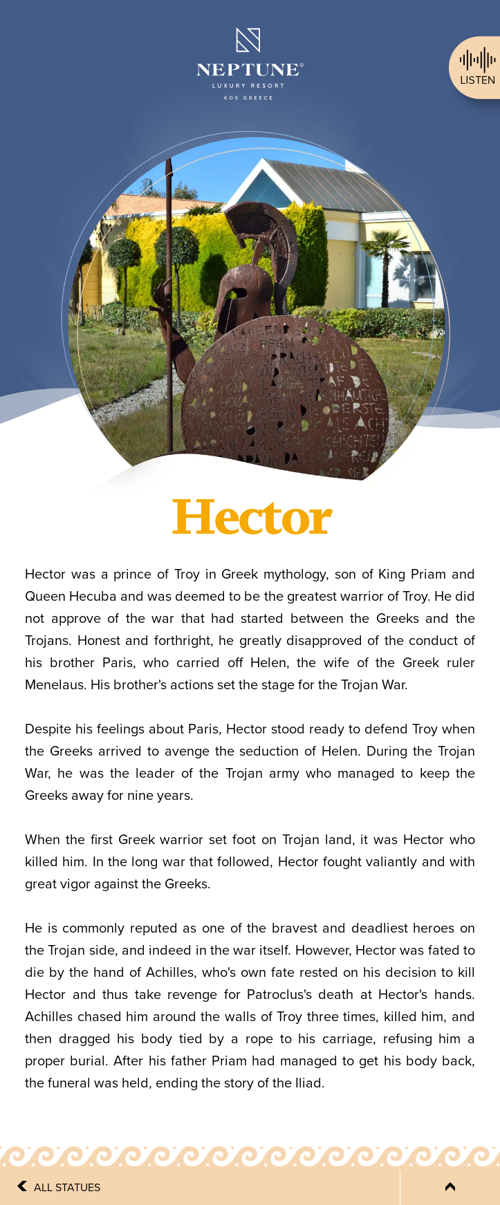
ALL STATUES (67, 1188)
